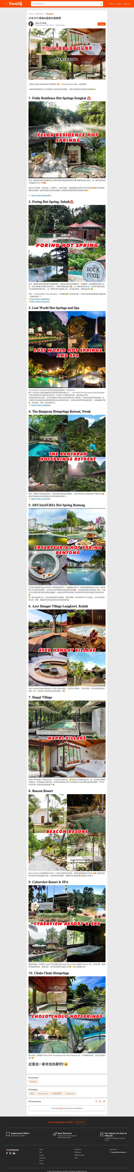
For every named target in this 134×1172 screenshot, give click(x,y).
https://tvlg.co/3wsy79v (40, 299)
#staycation (70, 1091)
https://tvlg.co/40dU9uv (40, 296)
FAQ (40, 1149)
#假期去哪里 (56, 1091)
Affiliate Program (79, 1152)
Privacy (41, 1161)
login (61, 1106)
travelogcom (12, 1147)
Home (30, 11)
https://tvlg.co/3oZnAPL (40, 496)
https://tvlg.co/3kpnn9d (41, 192)
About (41, 1147)
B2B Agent (78, 1149)
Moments (40, 11)
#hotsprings (43, 1091)
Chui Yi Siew (40, 20)
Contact (41, 1152)
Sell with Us (80, 1119)
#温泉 (32, 1091)
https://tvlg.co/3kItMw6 (40, 402)
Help (76, 1155)
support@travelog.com (118, 1149)
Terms (41, 1158)
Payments (42, 1155)
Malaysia (50, 11)
